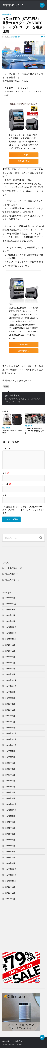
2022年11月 (10, 739)
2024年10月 (10, 639)
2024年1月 (10, 674)
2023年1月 (10, 727)
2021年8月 (10, 822)
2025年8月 (10, 615)
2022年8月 (10, 757)
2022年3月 (10, 786)
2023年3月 (10, 721)
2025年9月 (10, 609)
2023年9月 (10, 692)
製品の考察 (6, 14)
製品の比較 (10, 574)
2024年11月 (10, 633)
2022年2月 (10, 792)
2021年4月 (10, 845)
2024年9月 (10, 645)
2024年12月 (10, 627)
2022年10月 (10, 745)
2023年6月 (10, 704)
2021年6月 (10, 834)
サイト (5, 495)
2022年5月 (10, 774)
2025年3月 (10, 621)
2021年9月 (10, 816)
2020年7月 (10, 898)
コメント (6, 449)
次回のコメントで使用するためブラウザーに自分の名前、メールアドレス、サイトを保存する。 (23, 509)
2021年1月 (10, 863)
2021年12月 (10, 804)
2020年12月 (10, 869)
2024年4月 (10, 656)
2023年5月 (10, 710)
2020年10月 (10, 881)
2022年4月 (10, 780)
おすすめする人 (12, 395)
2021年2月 (10, 857)
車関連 (6, 386)
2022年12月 (10, 733)
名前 (5, 473)
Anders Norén (16, 1044)
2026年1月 (10, 597)
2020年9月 (10, 887)
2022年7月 (10, 763)
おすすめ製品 (11, 568)
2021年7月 (10, 828)
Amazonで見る (23, 155)
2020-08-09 (15, 37)
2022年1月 (10, 798)
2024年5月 (10, 651)
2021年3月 (10, 851)
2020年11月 (10, 875)
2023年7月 (10, 698)
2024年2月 (10, 668)
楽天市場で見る (23, 161)
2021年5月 (10, 839)
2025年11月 (10, 603)
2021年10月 (10, 810)
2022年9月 (10, 751)
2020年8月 (10, 893)
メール (6, 484)
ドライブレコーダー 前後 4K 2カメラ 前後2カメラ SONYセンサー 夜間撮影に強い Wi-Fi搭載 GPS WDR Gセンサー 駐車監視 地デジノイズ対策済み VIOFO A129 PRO (23, 141)
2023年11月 (10, 686)
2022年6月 (10, 769)
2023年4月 (10, 715)
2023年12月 (10, 680)
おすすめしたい (12, 5)
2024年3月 (10, 662)
